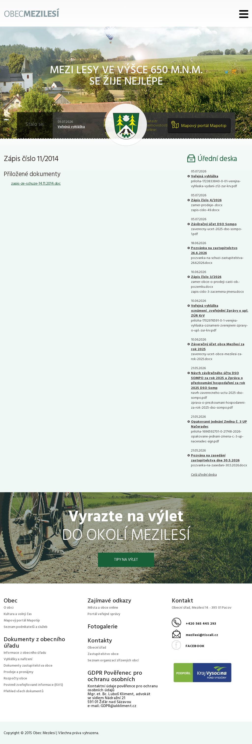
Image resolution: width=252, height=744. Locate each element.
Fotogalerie (103, 627)
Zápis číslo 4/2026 (206, 200)
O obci (9, 608)
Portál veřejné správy (104, 614)
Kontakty (100, 641)
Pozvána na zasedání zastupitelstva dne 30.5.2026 (215, 458)
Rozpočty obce (15, 678)
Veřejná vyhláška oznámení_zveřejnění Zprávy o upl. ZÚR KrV (219, 311)
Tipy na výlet (126, 560)
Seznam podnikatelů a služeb (25, 627)
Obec (11, 601)
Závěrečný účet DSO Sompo (214, 224)
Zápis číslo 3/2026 (206, 277)
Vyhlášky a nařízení (18, 659)
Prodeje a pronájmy (18, 672)
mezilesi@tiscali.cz (195, 635)
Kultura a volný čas (18, 614)
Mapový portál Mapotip (203, 125)
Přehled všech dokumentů (24, 691)
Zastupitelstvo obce (103, 654)
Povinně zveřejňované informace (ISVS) (33, 685)
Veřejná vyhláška (71, 127)
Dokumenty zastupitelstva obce (28, 666)
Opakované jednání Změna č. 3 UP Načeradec (219, 424)
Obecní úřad (97, 648)
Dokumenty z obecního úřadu (34, 643)
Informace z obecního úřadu (25, 653)
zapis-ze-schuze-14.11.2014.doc (36, 184)
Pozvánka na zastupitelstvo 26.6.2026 (214, 250)
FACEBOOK (188, 646)
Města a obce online (103, 608)
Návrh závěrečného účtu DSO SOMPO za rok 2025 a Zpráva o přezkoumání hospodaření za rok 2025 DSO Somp (218, 380)
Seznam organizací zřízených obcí (113, 660)
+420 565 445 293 (194, 624)
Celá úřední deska (204, 475)
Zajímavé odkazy (109, 601)
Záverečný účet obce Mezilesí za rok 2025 (217, 347)
